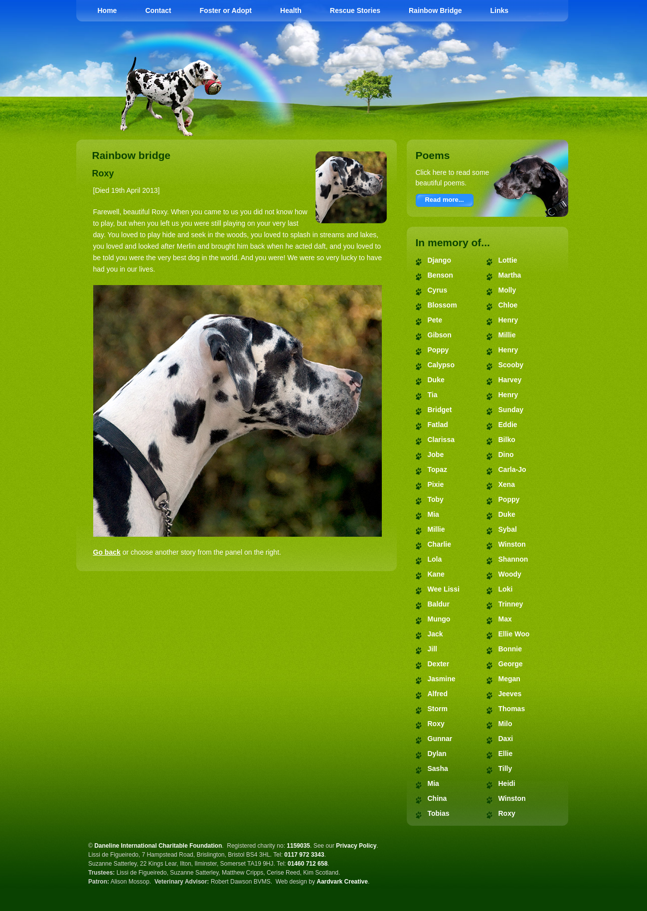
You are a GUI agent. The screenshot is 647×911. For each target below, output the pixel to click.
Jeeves (510, 694)
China (437, 798)
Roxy (436, 724)
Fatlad (438, 425)
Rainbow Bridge (435, 10)
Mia (433, 514)
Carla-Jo (512, 469)
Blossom (442, 305)
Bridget (440, 410)
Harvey (510, 380)
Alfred (438, 694)
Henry (508, 320)
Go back (107, 552)
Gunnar (440, 739)
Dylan (437, 754)
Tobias (439, 813)
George (510, 664)
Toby (436, 499)
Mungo (439, 619)
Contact (158, 10)
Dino (506, 454)
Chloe (508, 305)
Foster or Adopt (226, 10)
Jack (435, 634)
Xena (506, 484)
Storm (438, 709)
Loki (505, 589)
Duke (436, 380)
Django (439, 260)
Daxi (505, 739)
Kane (436, 574)
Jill (432, 649)
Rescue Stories (355, 10)
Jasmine (442, 679)
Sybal (507, 529)
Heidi (506, 783)
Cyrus (438, 290)
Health (291, 10)
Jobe (436, 454)
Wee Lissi (444, 589)
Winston (512, 544)
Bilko (506, 440)
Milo (505, 724)
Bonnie (510, 649)
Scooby (511, 365)
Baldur (439, 604)
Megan (509, 679)
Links (499, 10)
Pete (435, 320)
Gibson (440, 335)
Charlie (439, 544)
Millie (436, 529)
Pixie (436, 484)
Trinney (510, 604)
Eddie (507, 425)
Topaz (437, 469)
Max (505, 619)
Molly (507, 290)
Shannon (513, 559)
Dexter (439, 664)
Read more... (444, 199)
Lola (435, 559)
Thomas (511, 709)
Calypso (441, 365)
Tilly (505, 768)
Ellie (505, 754)
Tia (433, 395)
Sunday (511, 410)
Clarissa (441, 440)
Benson (440, 275)
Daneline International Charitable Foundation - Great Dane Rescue (431, 60)
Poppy (438, 350)
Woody (509, 574)
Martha (509, 275)
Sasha (438, 768)
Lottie (507, 260)
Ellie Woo (514, 634)
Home (107, 10)
